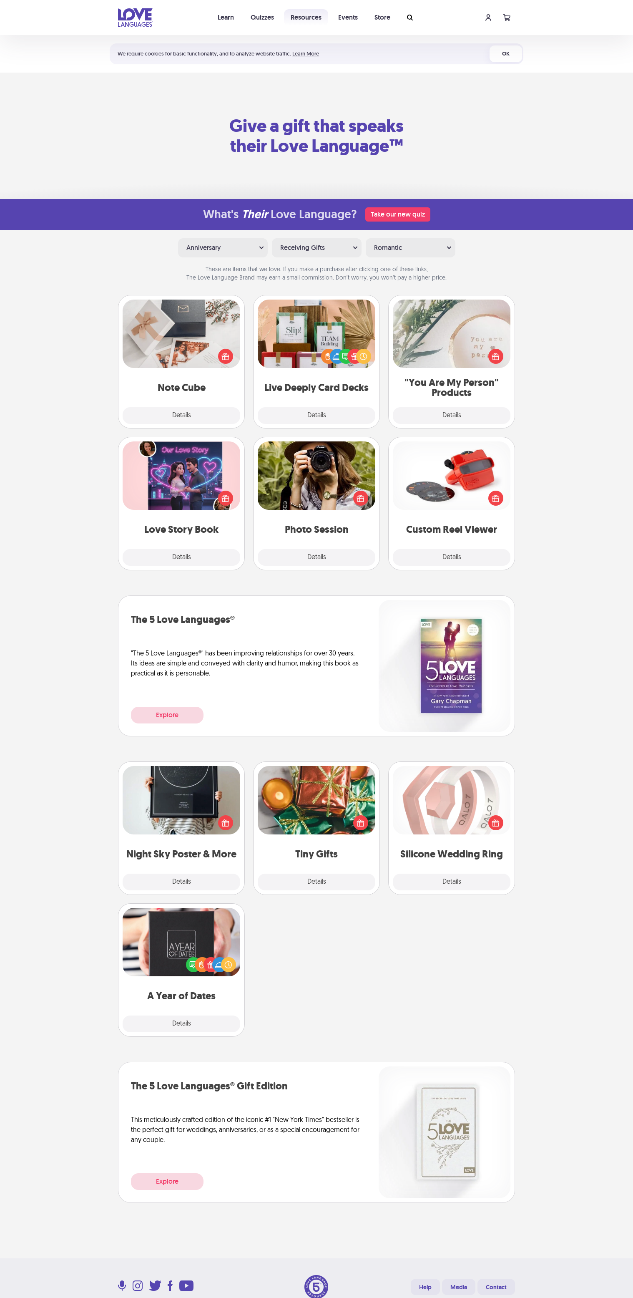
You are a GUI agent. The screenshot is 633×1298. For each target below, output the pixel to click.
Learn (226, 17)
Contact (496, 1287)
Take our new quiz (398, 214)
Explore (167, 715)
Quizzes (262, 17)
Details (181, 415)
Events (348, 17)
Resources (306, 17)
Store (382, 17)
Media (458, 1287)
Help (425, 1287)
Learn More (305, 53)
